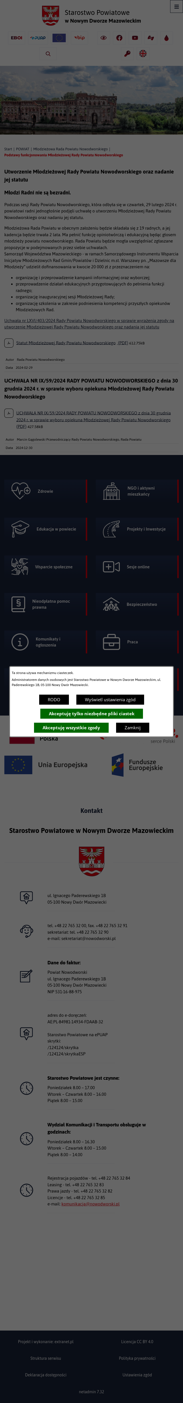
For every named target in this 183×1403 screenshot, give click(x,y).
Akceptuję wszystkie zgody (71, 727)
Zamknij (133, 727)
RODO (54, 699)
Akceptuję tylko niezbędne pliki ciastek (91, 713)
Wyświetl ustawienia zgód (110, 699)
